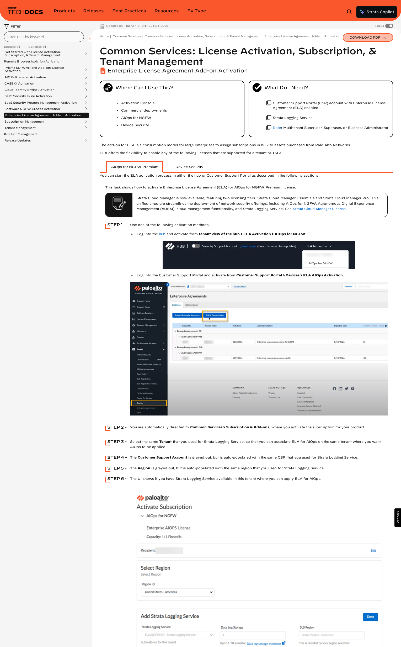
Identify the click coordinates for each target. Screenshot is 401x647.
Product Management (21, 134)
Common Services (127, 36)
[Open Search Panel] (351, 11)
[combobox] (44, 36)
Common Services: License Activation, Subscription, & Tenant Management (203, 36)
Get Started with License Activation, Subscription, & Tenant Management (32, 53)
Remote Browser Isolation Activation (32, 61)
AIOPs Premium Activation (25, 77)
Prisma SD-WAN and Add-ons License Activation (34, 69)
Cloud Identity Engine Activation (29, 89)
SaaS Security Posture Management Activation (40, 102)
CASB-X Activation (19, 83)
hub (162, 234)
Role (277, 128)
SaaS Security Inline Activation (28, 96)
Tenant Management (20, 127)
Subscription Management (24, 121)
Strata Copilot (376, 12)
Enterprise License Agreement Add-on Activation (43, 115)
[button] (397, 517)
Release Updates (17, 140)
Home (104, 36)
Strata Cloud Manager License (319, 209)
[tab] (134, 167)
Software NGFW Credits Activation (32, 109)
